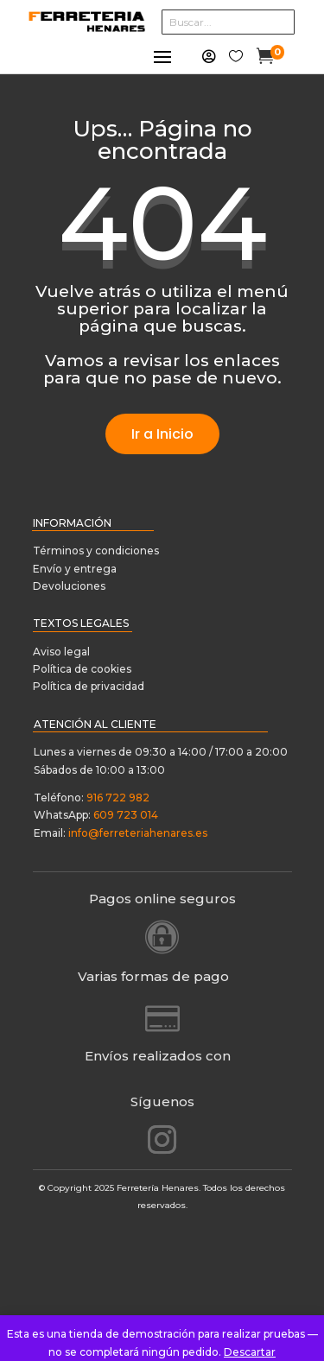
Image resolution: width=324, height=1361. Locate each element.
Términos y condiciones (97, 550)
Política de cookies (82, 668)
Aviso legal (61, 651)
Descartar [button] (250, 1351)
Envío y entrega (75, 568)
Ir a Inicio (162, 434)
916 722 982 (117, 797)
